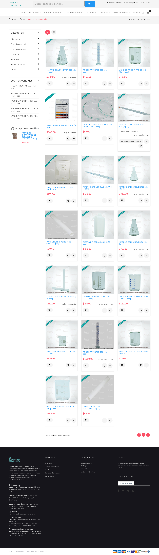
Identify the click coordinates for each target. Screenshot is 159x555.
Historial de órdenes (52, 467)
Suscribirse (125, 483)
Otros (135, 12)
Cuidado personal (51, 12)
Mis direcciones (50, 470)
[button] (49, 83)
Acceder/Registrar (114, 2)
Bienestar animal (120, 12)
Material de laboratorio (37, 19)
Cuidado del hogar (72, 12)
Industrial (104, 12)
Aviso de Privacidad (88, 472)
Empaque (90, 12)
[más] (37, 128)
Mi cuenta (48, 464)
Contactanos (49, 476)
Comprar (127, 2)
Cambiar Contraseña (52, 473)
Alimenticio (34, 12)
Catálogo (13, 19)
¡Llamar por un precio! (128, 132)
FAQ (136, 2)
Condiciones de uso (88, 469)
